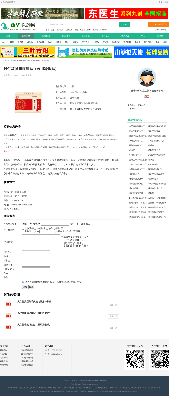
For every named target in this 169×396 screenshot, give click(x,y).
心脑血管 (69, 30)
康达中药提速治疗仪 (138, 136)
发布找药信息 (160, 30)
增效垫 (151, 193)
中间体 (96, 42)
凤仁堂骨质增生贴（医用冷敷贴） (34, 324)
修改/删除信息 (27, 361)
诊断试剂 (116, 42)
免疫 (100, 139)
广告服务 (4, 354)
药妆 (67, 42)
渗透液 (151, 145)
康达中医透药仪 (136, 131)
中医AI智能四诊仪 (137, 126)
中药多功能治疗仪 (137, 169)
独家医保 (60, 30)
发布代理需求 (27, 354)
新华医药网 (14, 60)
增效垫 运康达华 (136, 179)
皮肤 (53, 30)
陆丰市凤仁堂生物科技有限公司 (86, 109)
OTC (4, 42)
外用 (17, 147)
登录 (166, 2)
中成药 (20, 42)
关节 (88, 135)
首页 (8, 36)
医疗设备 (85, 42)
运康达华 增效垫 (155, 188)
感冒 (47, 30)
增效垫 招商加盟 (136, 184)
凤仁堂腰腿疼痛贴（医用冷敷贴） (34, 313)
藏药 (76, 30)
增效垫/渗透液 (154, 150)
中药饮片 (103, 30)
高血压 (82, 30)
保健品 (30, 42)
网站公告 (4, 361)
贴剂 (89, 30)
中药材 (58, 42)
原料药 (105, 42)
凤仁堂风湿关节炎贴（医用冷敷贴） (35, 301)
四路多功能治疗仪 (137, 145)
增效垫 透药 (153, 179)
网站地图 (4, 365)
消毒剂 (75, 42)
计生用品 (148, 42)
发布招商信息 (27, 350)
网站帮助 (4, 358)
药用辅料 (127, 42)
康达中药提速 (154, 131)
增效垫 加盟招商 (136, 193)
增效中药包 (134, 188)
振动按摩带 (153, 164)
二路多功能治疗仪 (156, 141)
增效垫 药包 (134, 174)
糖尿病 (95, 30)
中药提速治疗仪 (136, 141)
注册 (160, 2)
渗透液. (132, 150)
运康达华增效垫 (155, 169)
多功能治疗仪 (135, 155)
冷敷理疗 (12, 135)
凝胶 (45, 139)
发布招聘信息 (27, 358)
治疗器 (151, 160)
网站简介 (4, 350)
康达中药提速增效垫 (157, 184)
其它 (165, 42)
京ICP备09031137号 (77, 384)
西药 (12, 42)
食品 (157, 42)
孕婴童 (137, 42)
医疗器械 (40, 42)
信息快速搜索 (27, 365)
